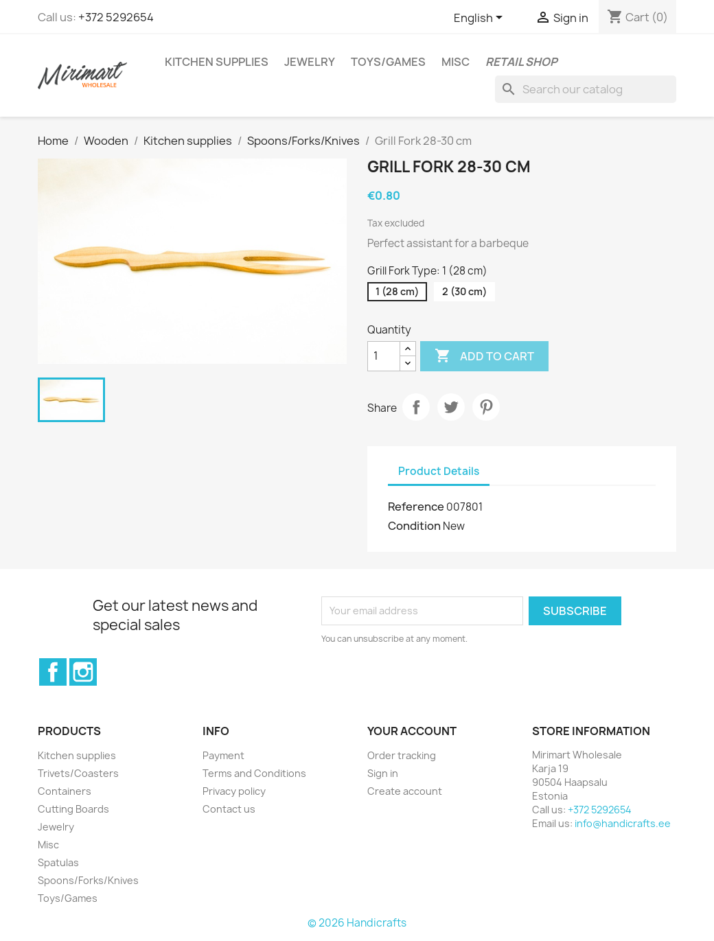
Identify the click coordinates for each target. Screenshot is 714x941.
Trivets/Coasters (78, 773)
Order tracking (401, 755)
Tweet (451, 407)
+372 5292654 (116, 17)
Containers (64, 791)
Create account (404, 791)
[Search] (585, 89)
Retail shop (521, 61)
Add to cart (484, 356)
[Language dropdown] (480, 18)
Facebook (53, 672)
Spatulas (58, 862)
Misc (455, 61)
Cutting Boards (73, 808)
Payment (223, 755)
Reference (416, 506)
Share (416, 407)
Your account (412, 731)
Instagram (83, 672)
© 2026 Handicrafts (357, 923)
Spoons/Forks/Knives (88, 880)
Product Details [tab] (438, 471)
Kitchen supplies (216, 61)
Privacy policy (234, 791)
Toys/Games (388, 61)
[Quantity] (383, 356)
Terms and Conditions (254, 773)
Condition (414, 526)
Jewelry (309, 61)
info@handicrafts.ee (623, 823)
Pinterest (486, 407)
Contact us (229, 808)
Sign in (382, 773)
